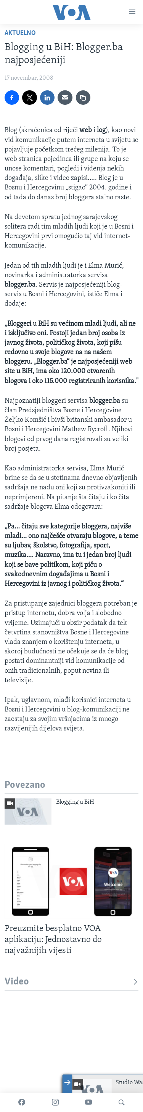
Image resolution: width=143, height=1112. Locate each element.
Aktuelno (20, 33)
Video (71, 982)
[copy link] (83, 97)
